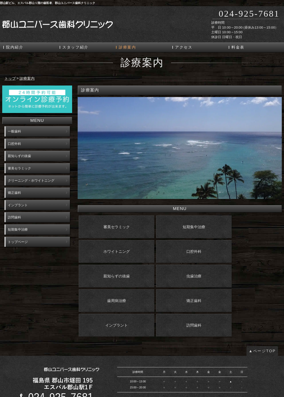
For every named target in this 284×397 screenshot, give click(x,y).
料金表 (238, 47)
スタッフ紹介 (75, 47)
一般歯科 (14, 131)
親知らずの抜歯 (19, 156)
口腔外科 (14, 144)
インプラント (18, 205)
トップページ (18, 242)
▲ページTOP (262, 315)
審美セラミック (19, 168)
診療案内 (127, 47)
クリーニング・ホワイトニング (31, 180)
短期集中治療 (18, 229)
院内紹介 (15, 47)
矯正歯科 (14, 193)
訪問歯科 (14, 217)
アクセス (184, 47)
